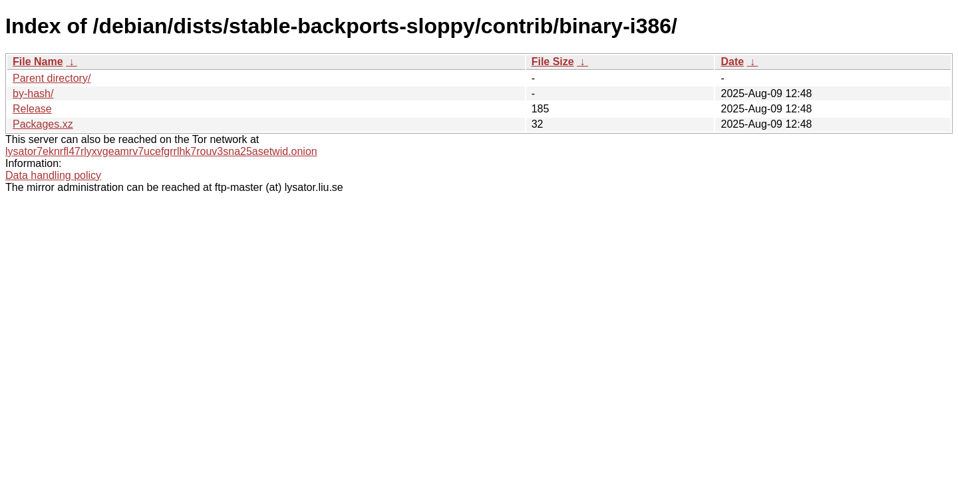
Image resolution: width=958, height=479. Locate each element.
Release (32, 108)
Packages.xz (43, 124)
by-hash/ (33, 93)
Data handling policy (53, 175)
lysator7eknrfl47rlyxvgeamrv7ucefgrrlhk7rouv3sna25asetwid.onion (161, 151)
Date (732, 61)
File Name (38, 61)
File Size (553, 61)
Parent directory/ (51, 78)
